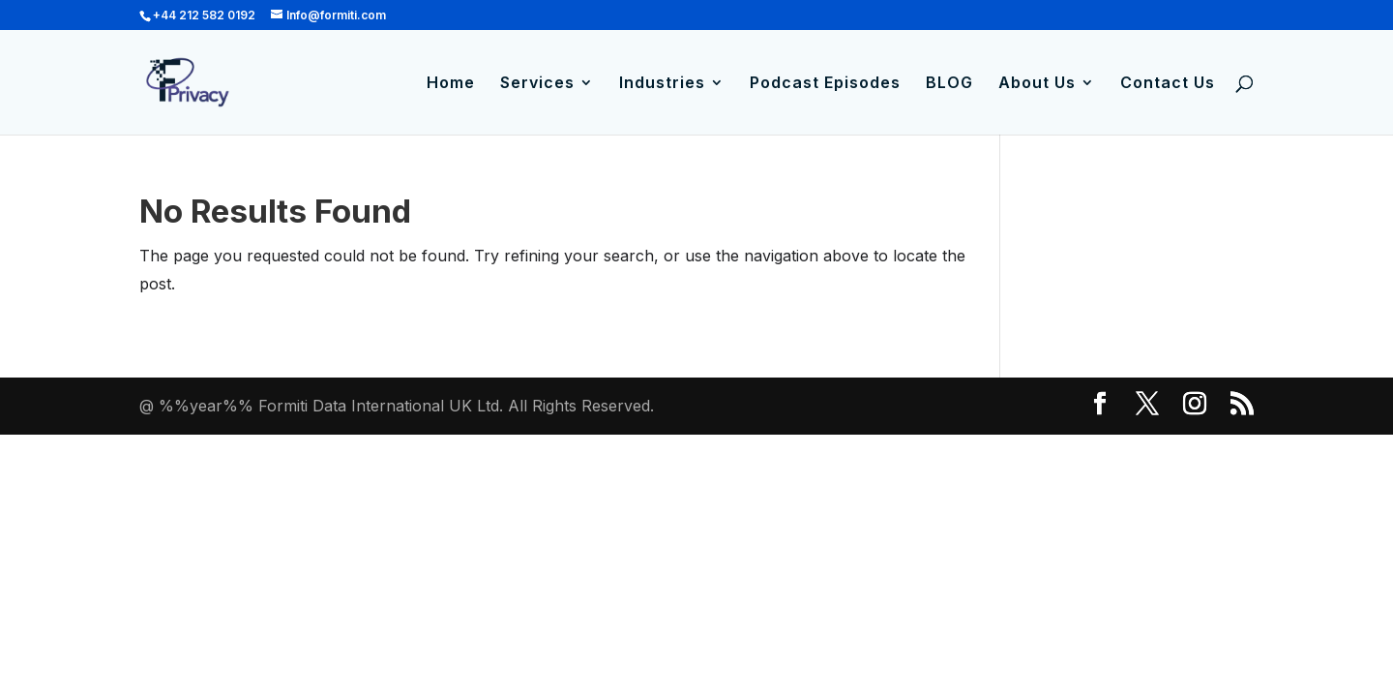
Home (451, 84)
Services (537, 84)
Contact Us (1167, 84)
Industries (662, 84)
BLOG (949, 84)
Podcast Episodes (825, 84)
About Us (1037, 84)
